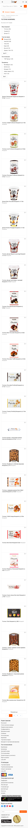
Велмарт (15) (7, 69)
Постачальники (5, 735)
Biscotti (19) (7, 48)
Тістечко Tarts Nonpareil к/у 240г (13, 621)
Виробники (3, 737)
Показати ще (14, 712)
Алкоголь (3, 791)
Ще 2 (4, 76)
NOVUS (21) (7, 67)
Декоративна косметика (7, 782)
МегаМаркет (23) (8, 64)
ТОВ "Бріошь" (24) (8, 59)
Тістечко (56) (7, 29)
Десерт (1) (6, 33)
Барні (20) (6, 46)
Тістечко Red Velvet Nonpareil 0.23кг (13, 542)
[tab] (14, 11)
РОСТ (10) (6, 73)
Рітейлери (3, 733)
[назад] (7, 715)
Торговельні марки (5, 739)
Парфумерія (4, 780)
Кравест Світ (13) (8, 50)
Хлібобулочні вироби (6, 17)
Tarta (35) (6, 43)
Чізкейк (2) (7, 31)
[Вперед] (20, 715)
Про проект (4, 723)
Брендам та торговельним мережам (10, 741)
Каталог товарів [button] (9, 12)
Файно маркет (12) (9, 71)
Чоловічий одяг (5, 786)
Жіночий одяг (4, 784)
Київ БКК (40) (7, 41)
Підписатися (23, 811)
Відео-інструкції (5, 757)
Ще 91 (4, 53)
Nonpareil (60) (7, 39)
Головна (3, 15)
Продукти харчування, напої (12, 15)
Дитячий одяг (4, 789)
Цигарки (3, 793)
